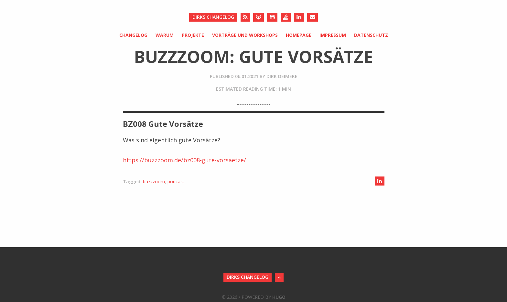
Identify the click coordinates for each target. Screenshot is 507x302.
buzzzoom (154, 181)
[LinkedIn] (299, 17)
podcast (175, 181)
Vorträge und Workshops (245, 35)
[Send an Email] (312, 17)
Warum (165, 35)
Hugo (279, 297)
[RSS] (245, 17)
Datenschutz (371, 35)
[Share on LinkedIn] (379, 180)
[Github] (272, 17)
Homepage (298, 35)
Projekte (193, 35)
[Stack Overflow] (286, 17)
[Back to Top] (279, 277)
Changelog (133, 35)
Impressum (332, 35)
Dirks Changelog (213, 17)
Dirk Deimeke (281, 76)
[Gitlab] (258, 17)
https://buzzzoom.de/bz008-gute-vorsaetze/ (184, 160)
